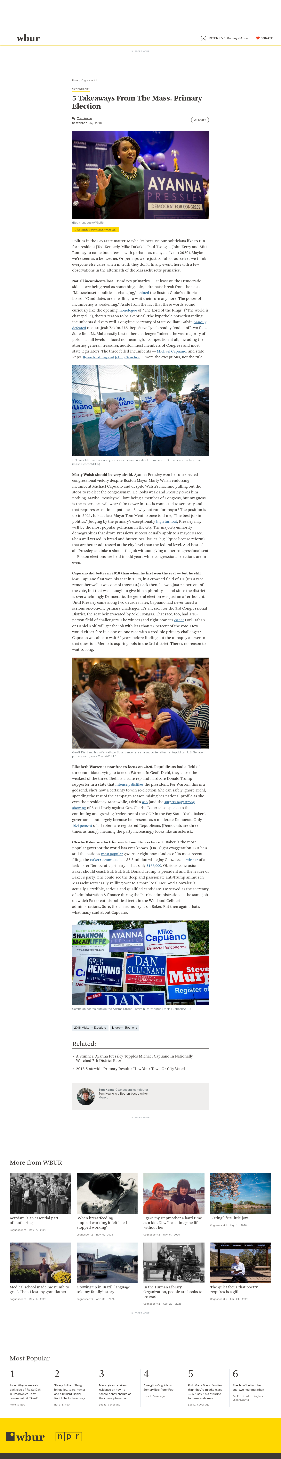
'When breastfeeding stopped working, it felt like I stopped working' (102, 1223)
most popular (113, 855)
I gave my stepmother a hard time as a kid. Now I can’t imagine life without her (172, 1223)
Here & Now (17, 1405)
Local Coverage (109, 1405)
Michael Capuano (172, 352)
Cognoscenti (89, 81)
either (179, 621)
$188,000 (155, 867)
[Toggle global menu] (9, 39)
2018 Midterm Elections (90, 1028)
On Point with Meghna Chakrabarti (248, 1399)
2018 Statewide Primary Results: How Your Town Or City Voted (130, 1070)
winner (195, 861)
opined (144, 294)
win (145, 803)
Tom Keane (84, 119)
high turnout (167, 523)
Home (75, 81)
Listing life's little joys (229, 1219)
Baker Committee (105, 861)
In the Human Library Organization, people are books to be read (172, 1293)
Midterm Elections (124, 1028)
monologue (128, 311)
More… (103, 1098)
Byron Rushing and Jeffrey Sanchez (113, 358)
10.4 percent (83, 827)
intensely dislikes (130, 786)
